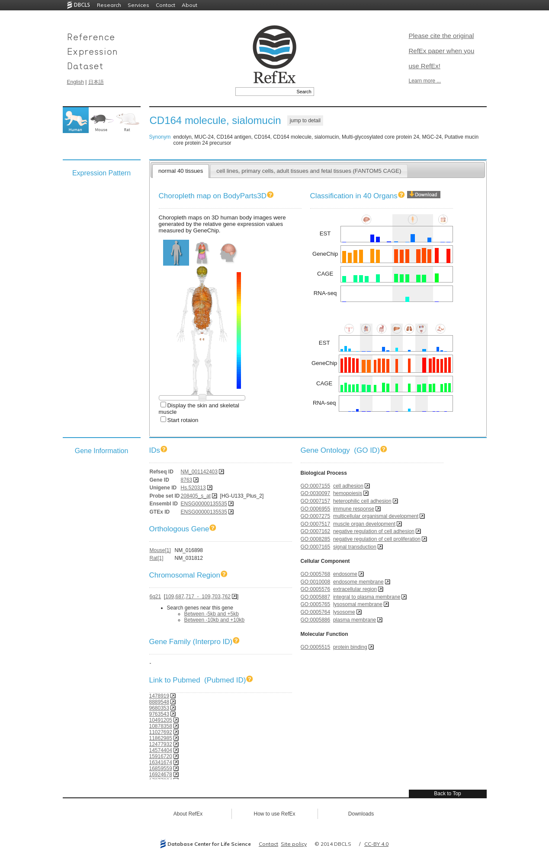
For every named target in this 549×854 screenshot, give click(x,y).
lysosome (344, 612)
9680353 (159, 708)
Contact (165, 5)
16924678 (160, 774)
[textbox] (265, 91)
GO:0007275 (316, 516)
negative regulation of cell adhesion (373, 531)
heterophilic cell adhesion (362, 501)
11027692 (160, 732)
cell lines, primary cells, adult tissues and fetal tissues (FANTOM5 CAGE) (308, 171)
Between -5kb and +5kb (211, 614)
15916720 (160, 756)
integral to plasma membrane (366, 597)
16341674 (160, 762)
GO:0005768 (316, 574)
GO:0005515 (316, 647)
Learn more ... (425, 81)
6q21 (155, 597)
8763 (187, 480)
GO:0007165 (316, 547)
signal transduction (354, 547)
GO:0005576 (316, 589)
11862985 (160, 738)
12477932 (160, 744)
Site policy (294, 844)
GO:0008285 (316, 539)
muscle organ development (364, 524)
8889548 (159, 702)
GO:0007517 (316, 524)
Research (109, 5)
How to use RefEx (274, 814)
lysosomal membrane (357, 604)
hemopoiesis (347, 493)
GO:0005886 (316, 620)
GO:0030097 (316, 493)
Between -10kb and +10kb (214, 620)
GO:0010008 (316, 582)
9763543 (159, 714)
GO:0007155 (316, 486)
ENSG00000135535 (204, 504)
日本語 (96, 82)
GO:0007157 (316, 501)
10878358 (160, 726)
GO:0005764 (316, 612)
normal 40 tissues (180, 171)
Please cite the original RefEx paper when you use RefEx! (442, 51)
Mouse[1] (160, 550)
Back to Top (447, 794)
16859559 (160, 768)
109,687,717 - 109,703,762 (198, 597)
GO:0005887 (316, 597)
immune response (353, 509)
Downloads (361, 814)
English (75, 82)
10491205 (160, 720)
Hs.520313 (193, 488)
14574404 (160, 750)
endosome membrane (358, 582)
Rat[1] (157, 558)
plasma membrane (354, 620)
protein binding (350, 647)
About (189, 5)
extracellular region (355, 589)
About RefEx (187, 814)
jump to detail (305, 120)
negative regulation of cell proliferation (377, 539)
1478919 (159, 696)
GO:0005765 (316, 604)
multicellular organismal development (375, 516)
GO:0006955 (316, 509)
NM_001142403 (199, 472)
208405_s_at (196, 496)
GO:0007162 (316, 531)
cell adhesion (348, 486)
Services (138, 5)
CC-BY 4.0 (376, 844)
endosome (345, 574)
